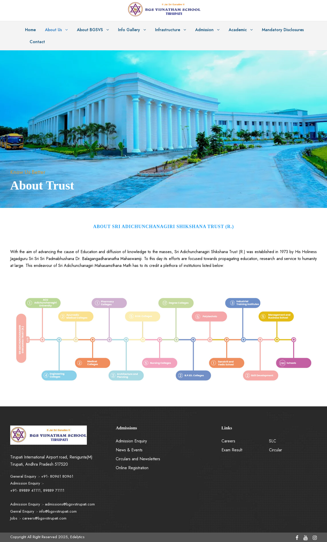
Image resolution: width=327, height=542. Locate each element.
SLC (272, 441)
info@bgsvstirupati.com (58, 511)
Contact (37, 42)
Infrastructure (167, 30)
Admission (204, 30)
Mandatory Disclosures (283, 30)
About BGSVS (90, 30)
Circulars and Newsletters (138, 459)
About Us (53, 30)
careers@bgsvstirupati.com (44, 518)
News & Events (129, 450)
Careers (228, 441)
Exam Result (231, 450)
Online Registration (132, 468)
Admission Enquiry (131, 441)
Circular (275, 450)
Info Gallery (129, 30)
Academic (238, 30)
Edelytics (77, 537)
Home (30, 30)
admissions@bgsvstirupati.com (70, 504)
